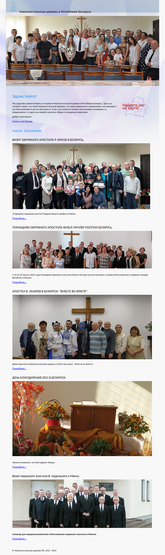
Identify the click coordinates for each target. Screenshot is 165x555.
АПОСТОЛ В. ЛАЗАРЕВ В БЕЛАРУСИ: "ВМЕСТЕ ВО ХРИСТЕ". (50, 291)
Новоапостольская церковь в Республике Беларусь (55, 12)
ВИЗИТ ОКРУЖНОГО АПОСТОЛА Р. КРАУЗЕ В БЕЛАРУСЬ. (48, 140)
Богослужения (32, 130)
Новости (17, 130)
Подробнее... (19, 218)
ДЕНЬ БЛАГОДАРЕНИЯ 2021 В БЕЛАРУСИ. (39, 377)
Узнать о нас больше (22, 121)
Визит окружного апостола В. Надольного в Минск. (46, 476)
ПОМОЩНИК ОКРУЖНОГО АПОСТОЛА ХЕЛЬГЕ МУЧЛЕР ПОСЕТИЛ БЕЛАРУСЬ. (62, 227)
